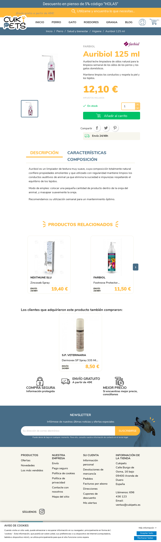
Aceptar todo (146, 533)
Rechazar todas (145, 537)
